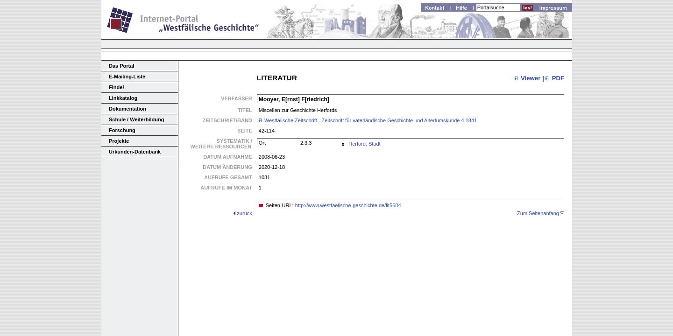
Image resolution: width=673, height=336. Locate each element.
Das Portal (121, 66)
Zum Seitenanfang (538, 213)
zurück (244, 213)
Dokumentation (127, 109)
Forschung (122, 130)
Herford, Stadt (364, 144)
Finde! (116, 87)
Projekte (119, 141)
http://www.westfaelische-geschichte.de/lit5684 (348, 205)
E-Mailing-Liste (127, 76)
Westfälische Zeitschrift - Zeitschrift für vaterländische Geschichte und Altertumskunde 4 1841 (370, 120)
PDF (558, 78)
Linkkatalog (123, 98)
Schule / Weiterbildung (136, 119)
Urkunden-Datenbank (135, 151)
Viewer (530, 78)
